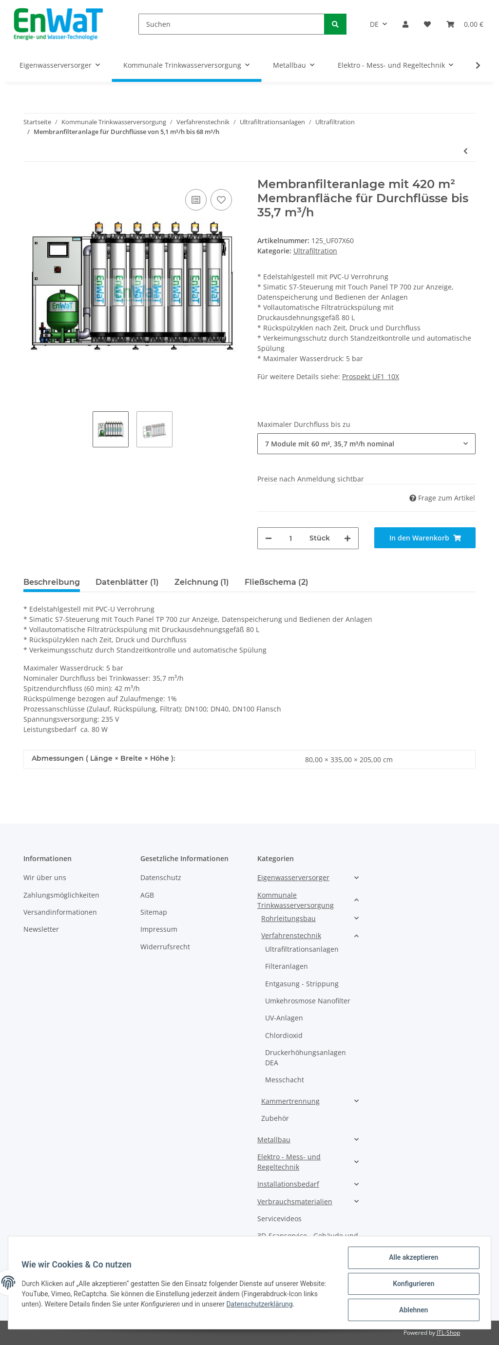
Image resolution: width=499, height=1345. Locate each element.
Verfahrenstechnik (291, 935)
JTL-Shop (448, 1332)
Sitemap (153, 912)
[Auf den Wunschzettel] (221, 200)
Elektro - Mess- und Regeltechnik (289, 1162)
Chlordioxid (284, 1035)
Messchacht (284, 1079)
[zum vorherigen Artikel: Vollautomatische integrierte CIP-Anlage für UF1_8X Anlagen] (466, 150)
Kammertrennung (290, 1101)
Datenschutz (160, 877)
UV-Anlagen (284, 1017)
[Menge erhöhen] (347, 538)
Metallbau (273, 1139)
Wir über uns (44, 877)
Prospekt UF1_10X (370, 376)
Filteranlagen (286, 966)
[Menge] (291, 538)
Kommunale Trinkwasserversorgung (295, 900)
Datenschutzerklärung (292, 1305)
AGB (147, 895)
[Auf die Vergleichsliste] (196, 200)
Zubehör (275, 1118)
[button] (405, 24)
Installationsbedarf (288, 1184)
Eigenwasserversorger (293, 877)
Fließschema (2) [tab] (276, 582)
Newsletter (41, 929)
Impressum (158, 929)
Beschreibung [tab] (51, 582)
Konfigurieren (411, 1285)
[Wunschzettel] (427, 24)
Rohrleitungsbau (288, 918)
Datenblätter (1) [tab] (127, 582)
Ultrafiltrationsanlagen (302, 949)
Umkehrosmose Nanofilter (307, 1000)
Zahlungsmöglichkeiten (61, 895)
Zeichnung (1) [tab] (201, 582)
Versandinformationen (60, 912)
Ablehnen (411, 1310)
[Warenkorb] (465, 24)
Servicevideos (279, 1218)
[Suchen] (231, 24)
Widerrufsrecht (165, 946)
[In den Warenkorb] (425, 537)
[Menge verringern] (268, 538)
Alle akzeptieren (411, 1260)
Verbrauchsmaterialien (294, 1201)
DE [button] (374, 24)
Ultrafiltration (315, 250)
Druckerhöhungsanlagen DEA (305, 1057)
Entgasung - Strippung (302, 983)
